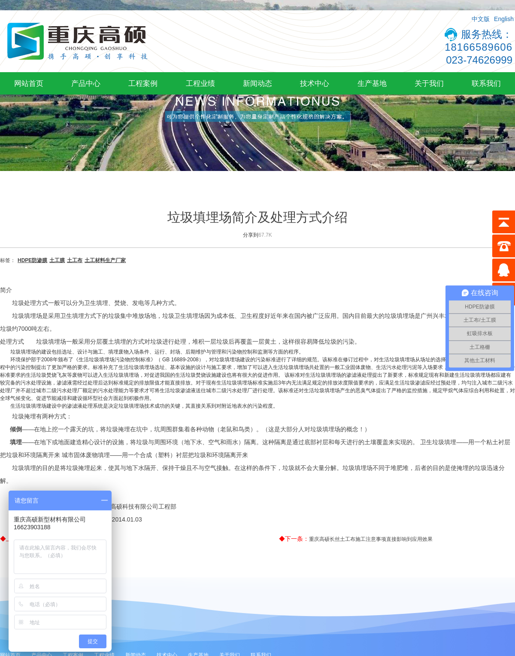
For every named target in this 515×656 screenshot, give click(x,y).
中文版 (481, 18)
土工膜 (57, 260)
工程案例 (143, 83)
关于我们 (429, 83)
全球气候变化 (15, 398)
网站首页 (28, 83)
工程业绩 (200, 83)
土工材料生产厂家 (105, 260)
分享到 (250, 235)
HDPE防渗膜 (32, 260)
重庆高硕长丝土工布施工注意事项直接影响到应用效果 (371, 539)
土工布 (74, 260)
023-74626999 (479, 60)
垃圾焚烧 (46, 375)
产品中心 (85, 83)
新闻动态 (257, 83)
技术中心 (314, 83)
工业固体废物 (355, 367)
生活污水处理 (391, 367)
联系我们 (486, 83)
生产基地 (372, 83)
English (504, 18)
